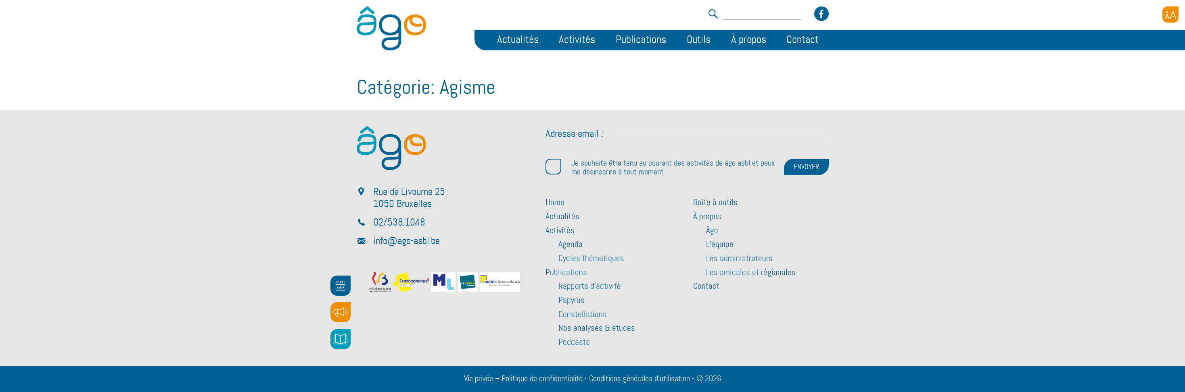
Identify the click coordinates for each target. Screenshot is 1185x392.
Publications (641, 40)
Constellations (582, 314)
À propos (748, 40)
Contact (802, 40)
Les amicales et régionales (751, 273)
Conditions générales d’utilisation (639, 379)
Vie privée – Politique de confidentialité (523, 379)
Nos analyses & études (596, 328)
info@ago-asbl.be (406, 241)
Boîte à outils (715, 202)
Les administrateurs (739, 258)
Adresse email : (574, 134)
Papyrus (571, 300)
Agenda (570, 244)
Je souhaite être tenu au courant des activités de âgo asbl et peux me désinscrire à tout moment (660, 167)
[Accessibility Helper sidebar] (1170, 14)
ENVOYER (806, 167)
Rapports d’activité (589, 286)
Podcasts (574, 342)
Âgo (712, 231)
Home (554, 202)
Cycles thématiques (591, 258)
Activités (577, 40)
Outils (699, 40)
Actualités (518, 40)
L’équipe (720, 244)
